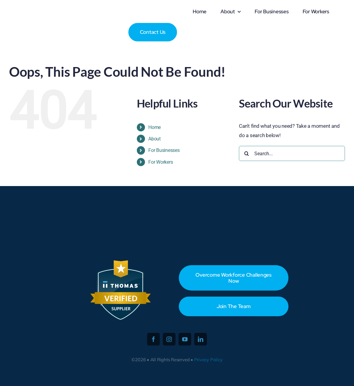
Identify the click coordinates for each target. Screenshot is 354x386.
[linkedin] (200, 339)
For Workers (160, 162)
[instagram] (169, 339)
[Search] (246, 153)
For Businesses (163, 150)
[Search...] (292, 153)
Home (154, 127)
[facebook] (153, 339)
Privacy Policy (208, 359)
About (154, 139)
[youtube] (185, 339)
